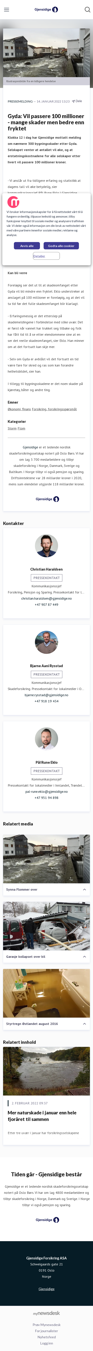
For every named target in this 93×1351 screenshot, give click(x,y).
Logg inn (46, 1343)
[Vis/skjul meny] (6, 9)
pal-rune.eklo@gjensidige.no (46, 791)
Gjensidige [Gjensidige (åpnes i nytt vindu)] (47, 1289)
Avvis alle (27, 246)
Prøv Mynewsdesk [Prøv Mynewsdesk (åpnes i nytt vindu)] (47, 1325)
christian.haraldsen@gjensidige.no (46, 598)
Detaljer (39, 256)
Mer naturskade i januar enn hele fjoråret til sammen (42, 1116)
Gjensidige (30, 447)
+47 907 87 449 (46, 604)
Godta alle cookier (61, 246)
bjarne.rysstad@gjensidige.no (46, 695)
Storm (12, 428)
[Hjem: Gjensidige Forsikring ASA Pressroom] (45, 9)
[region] (46, 229)
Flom (21, 428)
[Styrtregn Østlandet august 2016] (46, 993)
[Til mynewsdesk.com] (46, 1313)
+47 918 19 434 (46, 701)
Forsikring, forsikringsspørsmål (54, 409)
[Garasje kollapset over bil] (46, 926)
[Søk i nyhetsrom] (88, 10)
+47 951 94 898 (46, 797)
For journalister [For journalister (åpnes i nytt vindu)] (46, 1331)
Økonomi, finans (19, 409)
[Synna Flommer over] (46, 859)
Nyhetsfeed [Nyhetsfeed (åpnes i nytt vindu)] (46, 1337)
